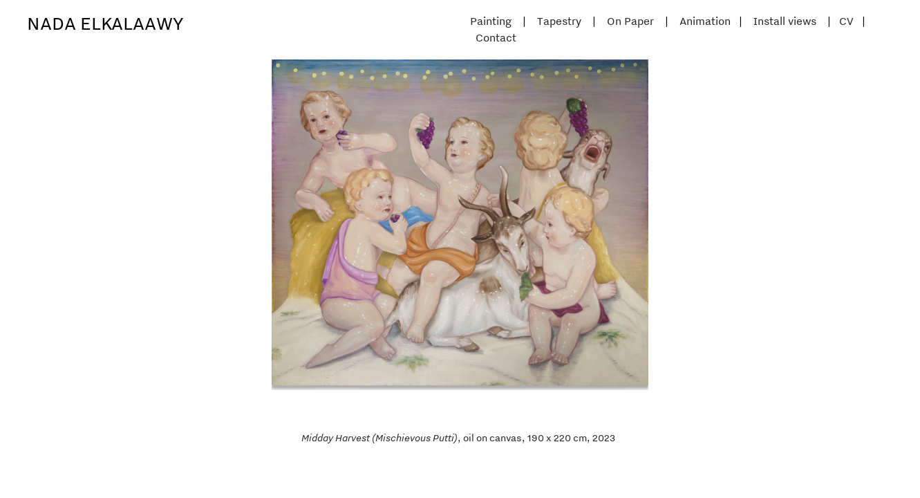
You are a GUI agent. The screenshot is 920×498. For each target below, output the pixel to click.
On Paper (630, 21)
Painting (490, 21)
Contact (496, 37)
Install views (784, 21)
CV (846, 21)
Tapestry (559, 21)
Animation (705, 21)
